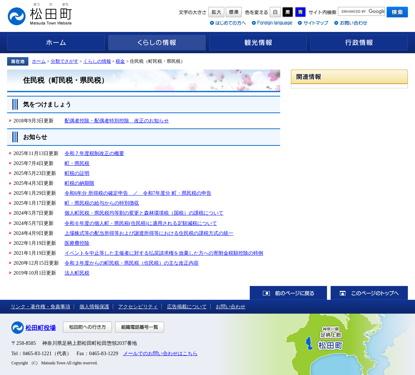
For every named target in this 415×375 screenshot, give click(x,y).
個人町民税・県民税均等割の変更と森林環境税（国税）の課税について (144, 213)
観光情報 (258, 42)
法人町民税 (77, 273)
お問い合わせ (230, 306)
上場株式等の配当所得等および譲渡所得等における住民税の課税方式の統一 (149, 233)
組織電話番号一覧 (139, 327)
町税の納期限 (79, 183)
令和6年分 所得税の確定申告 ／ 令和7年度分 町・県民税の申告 (138, 193)
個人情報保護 (94, 306)
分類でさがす (64, 61)
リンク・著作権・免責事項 (40, 306)
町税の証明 (77, 173)
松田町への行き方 (87, 327)
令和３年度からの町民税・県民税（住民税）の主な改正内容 (132, 263)
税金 (120, 61)
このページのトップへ (369, 293)
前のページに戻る (288, 293)
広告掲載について (187, 306)
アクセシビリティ (138, 306)
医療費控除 (77, 243)
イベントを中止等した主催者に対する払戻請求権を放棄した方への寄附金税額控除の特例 (164, 253)
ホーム (56, 42)
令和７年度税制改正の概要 (94, 153)
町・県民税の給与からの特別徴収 (102, 203)
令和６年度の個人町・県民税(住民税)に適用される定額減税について (141, 223)
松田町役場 (41, 328)
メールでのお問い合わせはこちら (160, 353)
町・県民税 (77, 163)
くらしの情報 (157, 42)
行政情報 (359, 42)
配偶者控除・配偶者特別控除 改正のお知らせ (117, 120)
